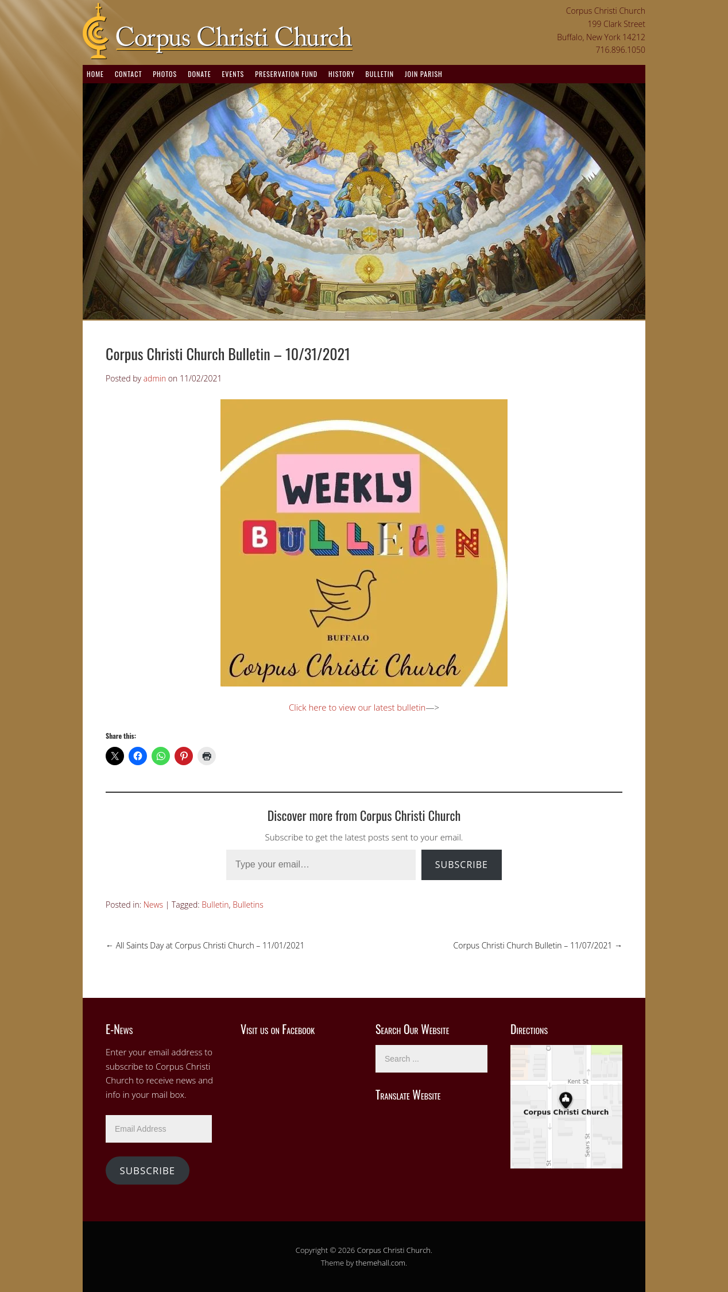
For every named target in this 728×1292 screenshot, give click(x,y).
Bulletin (380, 74)
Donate (199, 74)
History (341, 74)
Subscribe (461, 864)
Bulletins (248, 904)
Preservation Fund (286, 74)
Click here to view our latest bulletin (357, 707)
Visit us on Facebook (278, 1029)
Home (95, 74)
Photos (165, 74)
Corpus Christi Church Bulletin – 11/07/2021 (538, 945)
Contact (128, 74)
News (153, 904)
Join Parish (424, 74)
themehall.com (381, 1263)
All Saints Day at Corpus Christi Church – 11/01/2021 (205, 945)
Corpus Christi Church (394, 1250)
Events (233, 74)
